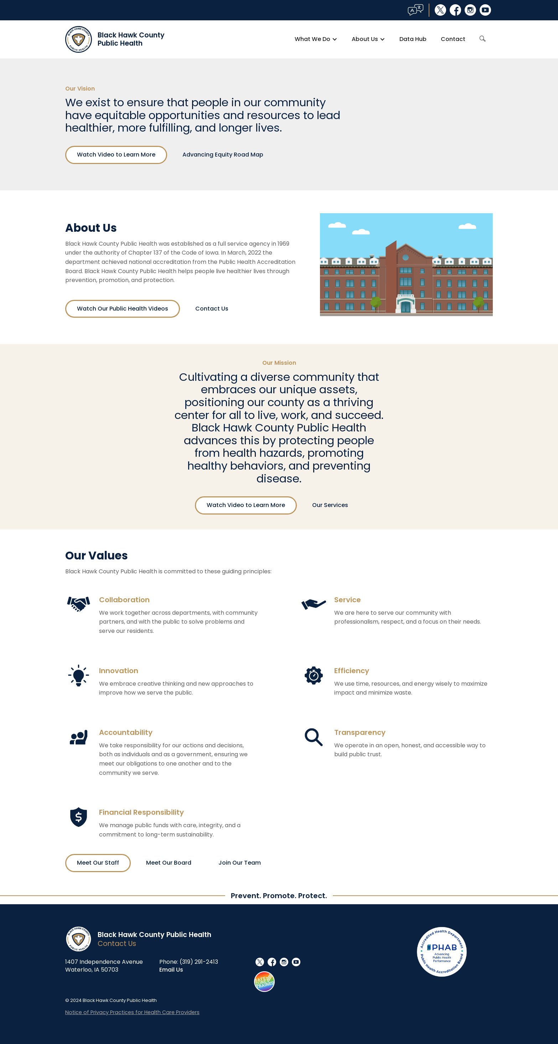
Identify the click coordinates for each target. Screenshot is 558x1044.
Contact (453, 39)
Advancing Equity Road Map (222, 154)
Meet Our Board (168, 863)
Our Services (330, 505)
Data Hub (413, 39)
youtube (485, 10)
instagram (470, 10)
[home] (115, 39)
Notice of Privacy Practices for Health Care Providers (132, 1012)
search (483, 39)
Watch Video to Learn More (116, 154)
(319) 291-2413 (199, 962)
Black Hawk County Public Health (154, 935)
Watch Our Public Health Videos (122, 308)
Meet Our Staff (98, 863)
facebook (455, 10)
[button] (316, 39)
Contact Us (211, 308)
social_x (440, 10)
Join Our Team (239, 863)
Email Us (171, 970)
